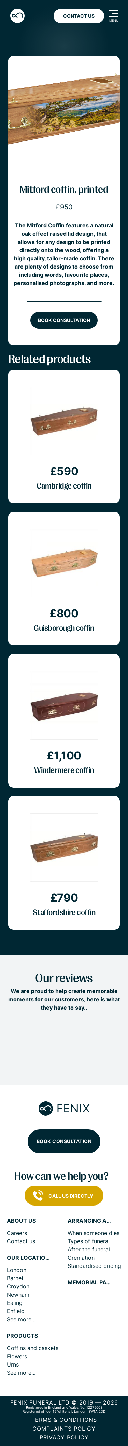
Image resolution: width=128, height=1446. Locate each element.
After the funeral (89, 1249)
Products (22, 1336)
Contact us (21, 1241)
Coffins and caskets (32, 1348)
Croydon (18, 1286)
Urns (13, 1364)
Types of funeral (89, 1241)
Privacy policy (64, 1437)
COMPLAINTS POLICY (64, 1428)
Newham (18, 1294)
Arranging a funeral (90, 1221)
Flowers (17, 1356)
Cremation (81, 1257)
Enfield (16, 1311)
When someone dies (93, 1232)
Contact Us (79, 16)
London (16, 1269)
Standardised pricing (94, 1265)
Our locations (29, 1258)
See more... (21, 1319)
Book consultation (64, 320)
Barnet (15, 1278)
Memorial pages (90, 1282)
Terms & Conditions (64, 1419)
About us (21, 1221)
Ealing (15, 1302)
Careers (17, 1232)
